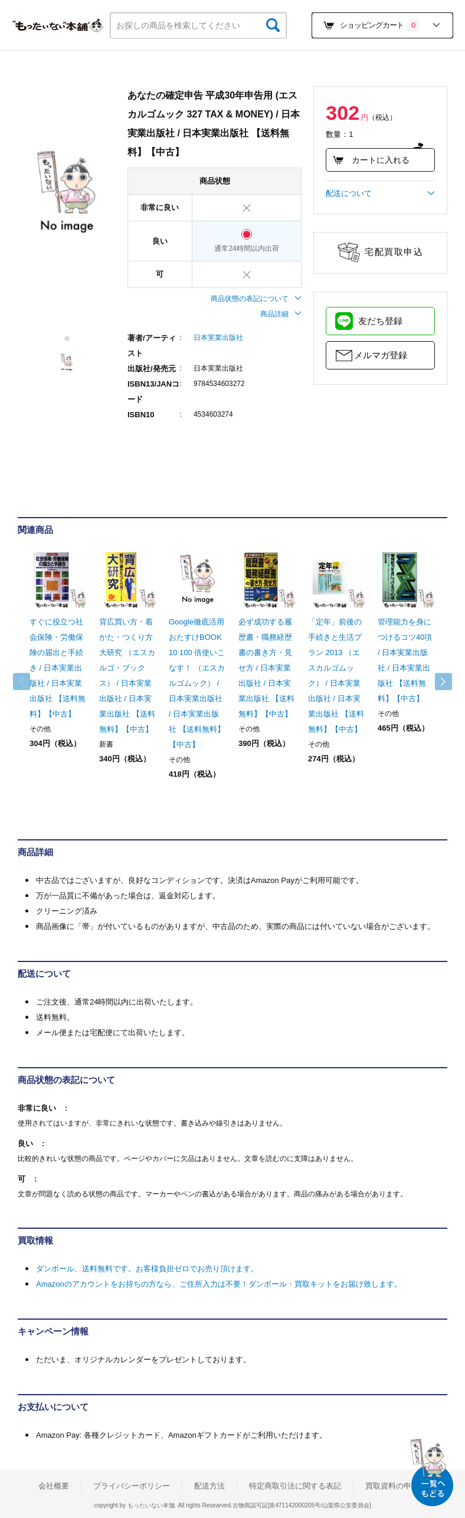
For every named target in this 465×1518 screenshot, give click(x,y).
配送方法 (209, 1486)
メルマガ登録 (380, 355)
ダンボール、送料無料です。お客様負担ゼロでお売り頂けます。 (147, 1268)
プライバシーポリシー (131, 1486)
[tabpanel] (67, 192)
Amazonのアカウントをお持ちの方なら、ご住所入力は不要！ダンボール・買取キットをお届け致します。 (219, 1284)
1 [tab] (67, 338)
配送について (380, 193)
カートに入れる (370, 160)
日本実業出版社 (218, 337)
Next (435, 681)
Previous (29, 681)
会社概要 (53, 1486)
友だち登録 (380, 321)
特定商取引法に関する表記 (295, 1486)
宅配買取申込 (394, 252)
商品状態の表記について (256, 299)
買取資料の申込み (396, 1486)
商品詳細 (281, 314)
